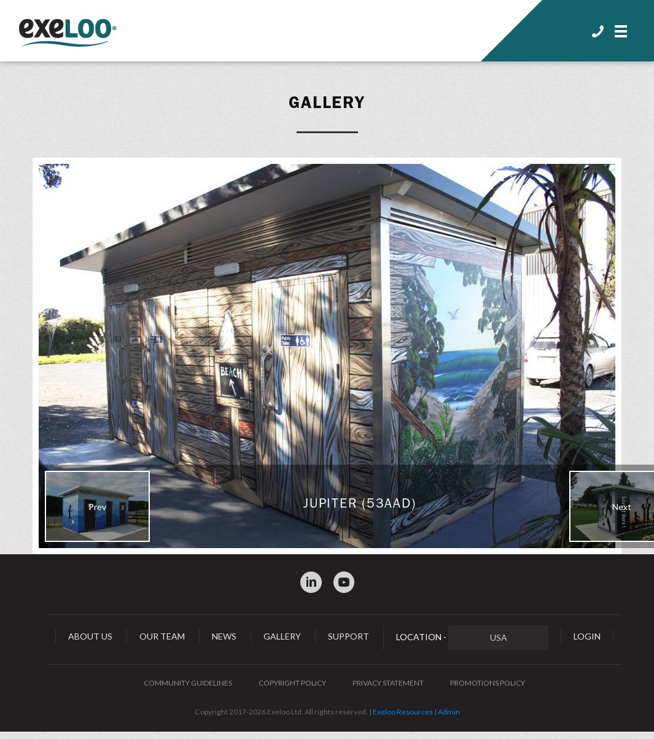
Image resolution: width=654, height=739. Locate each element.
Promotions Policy (487, 682)
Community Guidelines (188, 682)
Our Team (162, 636)
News (224, 636)
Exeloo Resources (403, 711)
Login (587, 636)
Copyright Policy (292, 682)
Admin (449, 711)
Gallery (327, 102)
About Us (90, 636)
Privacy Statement (388, 682)
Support (348, 636)
